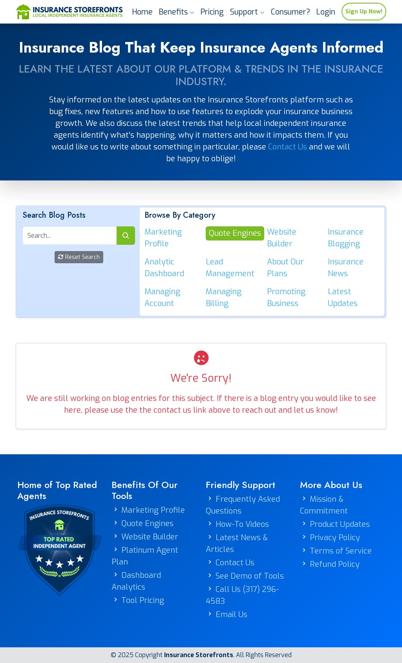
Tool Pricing (142, 600)
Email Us (231, 614)
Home (142, 12)
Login (325, 12)
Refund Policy (335, 564)
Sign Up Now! (363, 11)
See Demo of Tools (250, 576)
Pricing (212, 12)
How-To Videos (242, 524)
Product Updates (340, 524)
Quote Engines (147, 523)
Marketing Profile (153, 510)
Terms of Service (341, 551)
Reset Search (79, 257)
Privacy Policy (335, 537)
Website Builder (149, 537)
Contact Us (287, 147)
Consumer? (290, 12)
